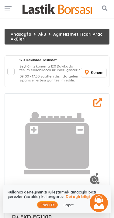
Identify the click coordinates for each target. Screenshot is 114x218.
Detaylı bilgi (78, 196)
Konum (93, 72)
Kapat (69, 205)
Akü (42, 34)
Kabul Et (47, 205)
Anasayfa (21, 34)
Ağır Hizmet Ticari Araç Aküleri (56, 36)
